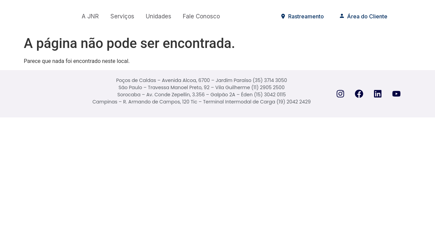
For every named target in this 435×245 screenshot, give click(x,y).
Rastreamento (302, 16)
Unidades (158, 16)
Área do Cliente (363, 16)
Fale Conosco (201, 16)
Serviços (122, 16)
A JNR (90, 16)
